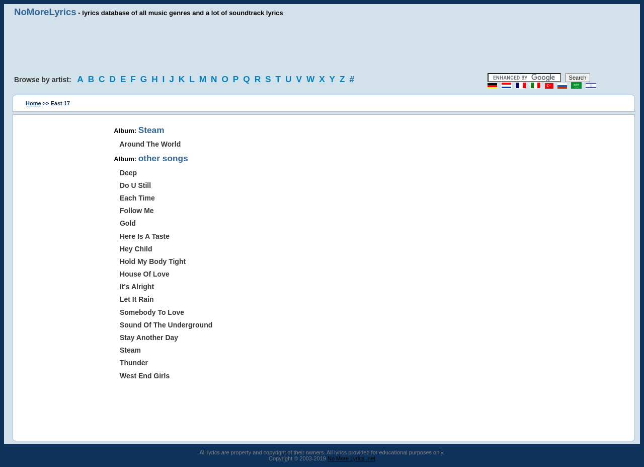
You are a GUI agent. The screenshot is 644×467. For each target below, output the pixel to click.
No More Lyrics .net (351, 458)
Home (33, 103)
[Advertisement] (322, 45)
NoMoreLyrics (45, 12)
